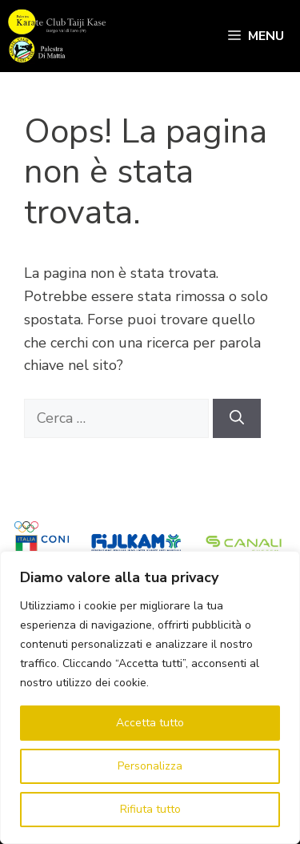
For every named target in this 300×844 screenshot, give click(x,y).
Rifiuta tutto (150, 809)
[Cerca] (237, 418)
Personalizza (150, 766)
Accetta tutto (150, 722)
